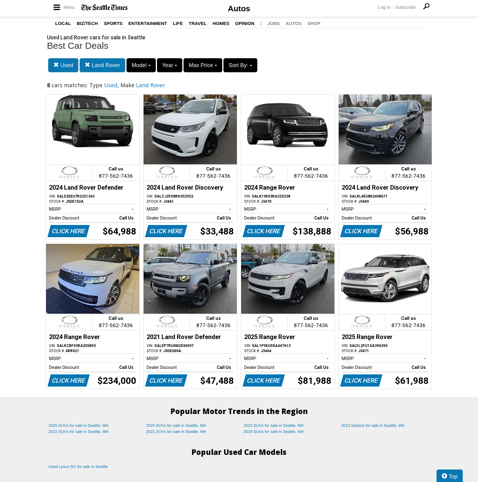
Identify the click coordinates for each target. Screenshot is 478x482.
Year (169, 65)
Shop (313, 23)
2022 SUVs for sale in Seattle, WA (78, 431)
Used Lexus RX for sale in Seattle (78, 466)
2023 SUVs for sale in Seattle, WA (274, 425)
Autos (239, 8)
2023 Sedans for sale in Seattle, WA (373, 425)
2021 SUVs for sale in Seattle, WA (176, 431)
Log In (384, 7)
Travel (198, 23)
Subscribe (405, 7)
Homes (220, 23)
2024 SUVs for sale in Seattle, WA (176, 425)
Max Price (203, 65)
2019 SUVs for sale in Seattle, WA (274, 431)
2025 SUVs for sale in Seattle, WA (78, 425)
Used (63, 65)
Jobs (273, 23)
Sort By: (240, 65)
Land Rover (102, 65)
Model (141, 65)
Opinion (244, 23)
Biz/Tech (87, 23)
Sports (113, 23)
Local (63, 23)
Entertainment (147, 23)
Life (178, 23)
